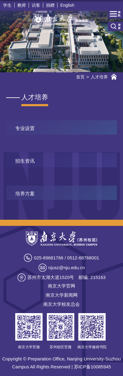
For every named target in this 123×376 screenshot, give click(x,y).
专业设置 (25, 128)
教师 (21, 5)
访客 (36, 5)
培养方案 (25, 193)
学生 (7, 5)
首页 (80, 76)
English (67, 5)
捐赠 (50, 5)
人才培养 (99, 76)
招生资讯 (25, 161)
